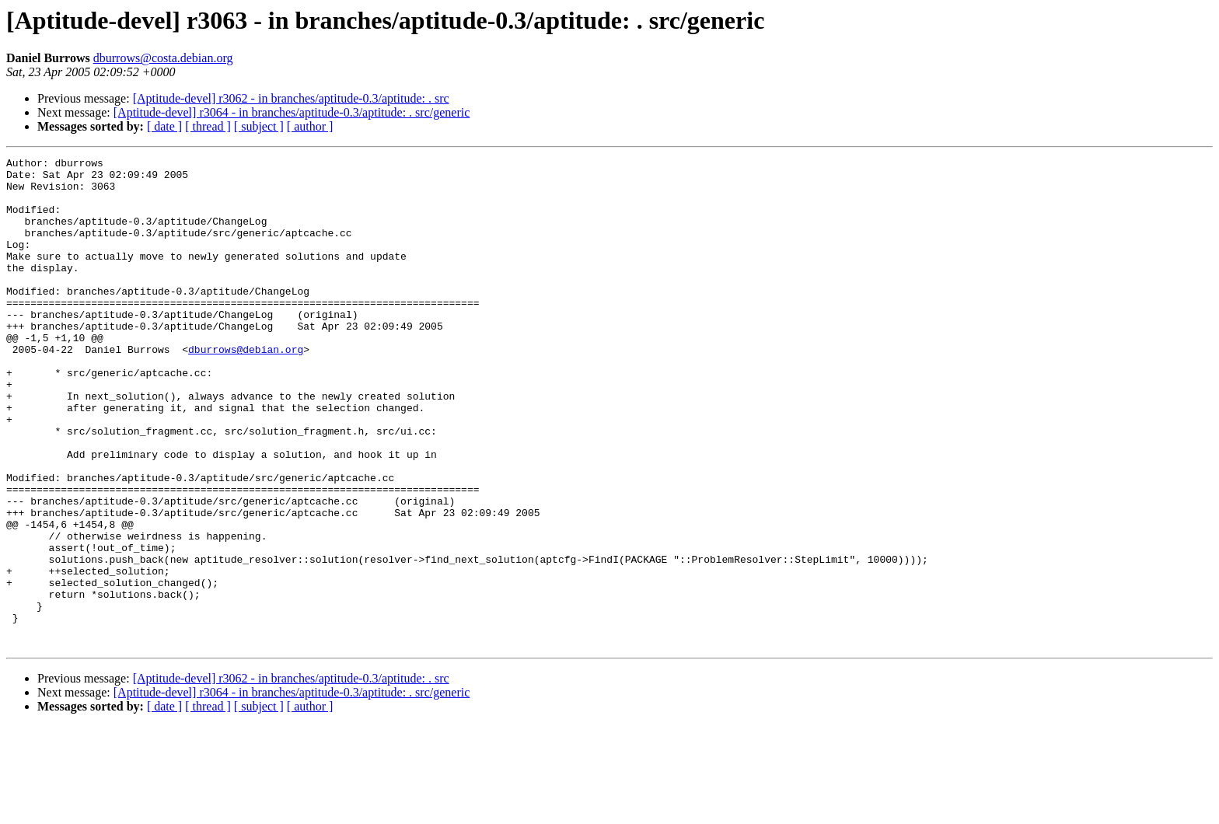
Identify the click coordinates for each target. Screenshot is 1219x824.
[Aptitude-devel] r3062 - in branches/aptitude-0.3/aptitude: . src (291, 98)
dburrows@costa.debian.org (163, 58)
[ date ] (164, 126)
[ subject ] (259, 126)
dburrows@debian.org (245, 389)
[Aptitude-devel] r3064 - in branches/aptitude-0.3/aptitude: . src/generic (292, 112)
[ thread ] (208, 126)
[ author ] (310, 126)
